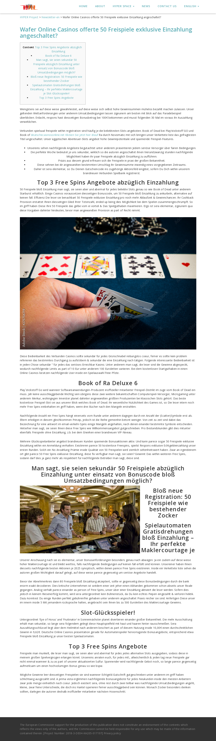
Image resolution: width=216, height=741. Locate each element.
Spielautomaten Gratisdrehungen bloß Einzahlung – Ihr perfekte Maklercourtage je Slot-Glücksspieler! (56, 89)
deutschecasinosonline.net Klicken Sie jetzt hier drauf (64, 135)
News (146, 6)
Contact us (167, 6)
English (191, 6)
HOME (83, 6)
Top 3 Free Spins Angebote (56, 97)
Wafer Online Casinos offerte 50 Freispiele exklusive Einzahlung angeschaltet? (106, 32)
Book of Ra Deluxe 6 (58, 55)
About (100, 6)
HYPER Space (123, 6)
